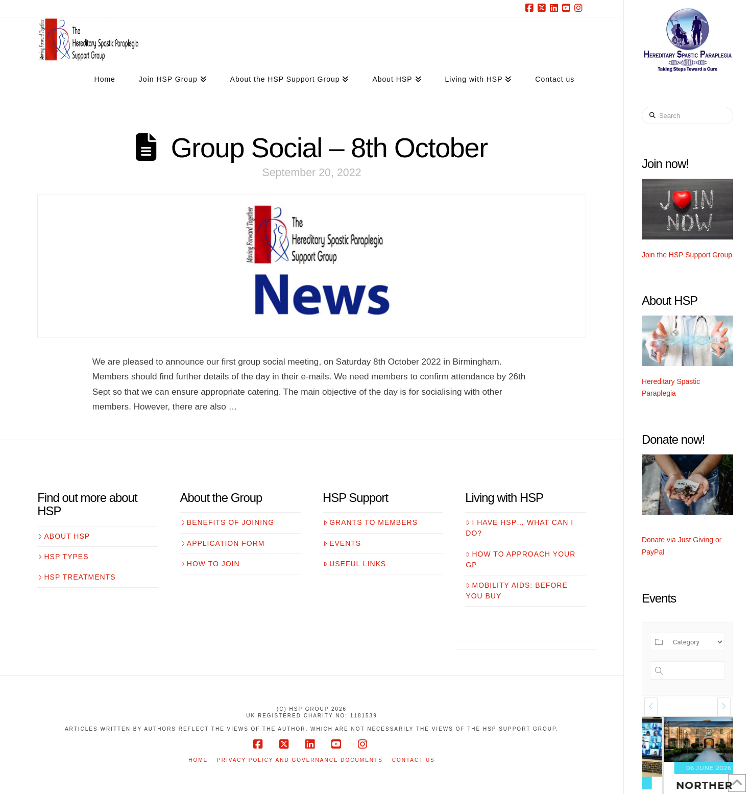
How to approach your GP (520, 559)
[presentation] (651, 706)
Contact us (413, 760)
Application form (223, 543)
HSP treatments (76, 577)
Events (342, 543)
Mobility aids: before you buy (516, 590)
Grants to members (370, 522)
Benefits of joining (228, 522)
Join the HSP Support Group (687, 255)
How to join (210, 564)
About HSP (64, 536)
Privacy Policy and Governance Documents (300, 760)
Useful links (354, 564)
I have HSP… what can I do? (519, 527)
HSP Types (63, 556)
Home (198, 760)
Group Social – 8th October (329, 147)
